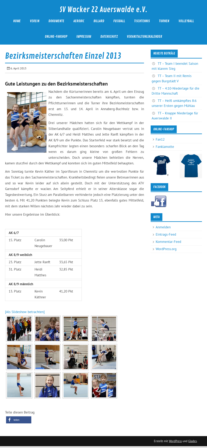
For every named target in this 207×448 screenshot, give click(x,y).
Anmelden (163, 227)
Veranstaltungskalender (144, 36)
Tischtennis (142, 21)
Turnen (164, 21)
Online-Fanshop (56, 36)
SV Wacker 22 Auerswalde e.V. (103, 9)
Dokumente (56, 21)
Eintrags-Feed (166, 234)
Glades (192, 441)
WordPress (175, 441)
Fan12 (160, 139)
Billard (99, 21)
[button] (18, 419)
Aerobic (78, 21)
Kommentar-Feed (168, 241)
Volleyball (186, 21)
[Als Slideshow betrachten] (25, 312)
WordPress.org (166, 249)
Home (17, 21)
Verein (34, 21)
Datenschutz (109, 36)
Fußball (119, 21)
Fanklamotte (165, 146)
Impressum (83, 36)
